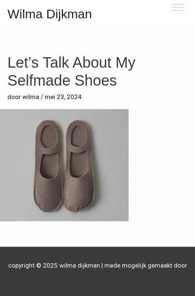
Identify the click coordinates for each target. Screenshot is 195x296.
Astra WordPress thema (97, 277)
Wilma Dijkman (49, 14)
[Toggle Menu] (178, 7)
